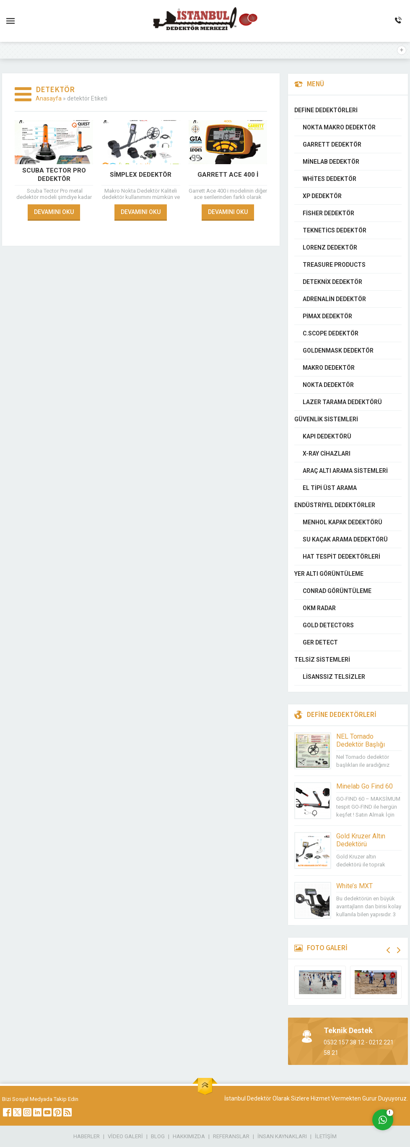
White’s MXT (354, 886)
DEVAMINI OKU (54, 212)
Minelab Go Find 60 (364, 786)
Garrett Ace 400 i (227, 174)
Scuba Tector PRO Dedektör (54, 175)
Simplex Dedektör (140, 174)
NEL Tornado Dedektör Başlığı (360, 740)
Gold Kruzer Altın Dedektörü (360, 840)
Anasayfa (49, 98)
